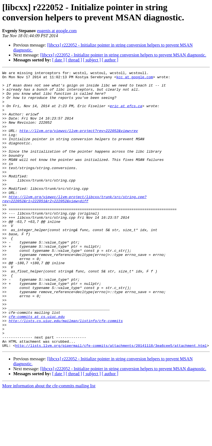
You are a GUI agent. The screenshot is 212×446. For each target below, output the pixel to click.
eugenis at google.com (57, 30)
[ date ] (58, 60)
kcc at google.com (134, 78)
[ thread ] (74, 60)
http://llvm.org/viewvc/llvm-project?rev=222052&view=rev (78, 142)
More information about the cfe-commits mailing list (49, 441)
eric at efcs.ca (126, 113)
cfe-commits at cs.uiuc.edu (37, 366)
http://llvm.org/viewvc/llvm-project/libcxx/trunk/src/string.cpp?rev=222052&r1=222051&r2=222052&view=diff (74, 225)
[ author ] (110, 60)
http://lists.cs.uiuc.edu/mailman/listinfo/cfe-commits (66, 371)
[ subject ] (92, 60)
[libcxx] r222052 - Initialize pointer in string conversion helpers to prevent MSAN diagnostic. (123, 55)
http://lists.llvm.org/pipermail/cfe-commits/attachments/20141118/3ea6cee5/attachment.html (111, 400)
